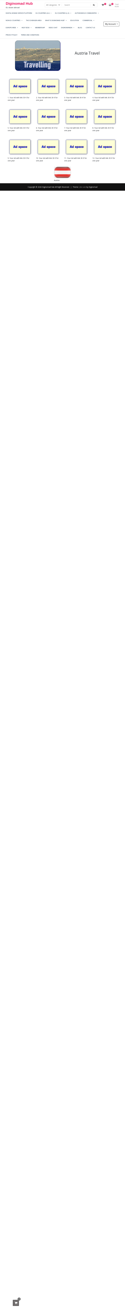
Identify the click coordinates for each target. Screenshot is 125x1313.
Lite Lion (82, 187)
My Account (110, 24)
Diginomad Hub (19, 3)
